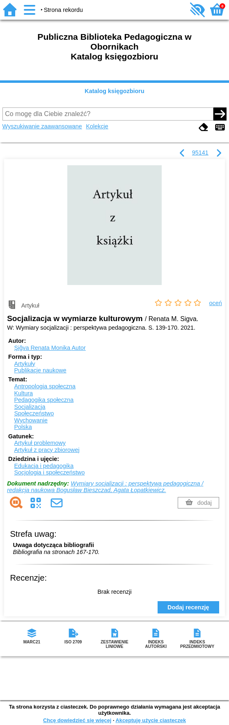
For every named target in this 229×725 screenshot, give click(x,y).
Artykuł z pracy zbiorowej (46, 450)
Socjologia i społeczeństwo (49, 472)
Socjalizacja (29, 407)
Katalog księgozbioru (114, 91)
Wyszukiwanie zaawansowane (42, 126)
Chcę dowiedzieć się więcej (77, 720)
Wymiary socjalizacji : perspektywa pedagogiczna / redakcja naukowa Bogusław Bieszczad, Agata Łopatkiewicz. (105, 487)
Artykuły (24, 363)
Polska (23, 427)
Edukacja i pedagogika (43, 466)
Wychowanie (30, 420)
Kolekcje (97, 126)
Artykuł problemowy (40, 443)
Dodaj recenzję (188, 607)
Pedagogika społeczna (43, 400)
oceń (215, 303)
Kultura (23, 393)
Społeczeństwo (34, 413)
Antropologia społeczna (45, 386)
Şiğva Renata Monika (49, 347)
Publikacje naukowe (40, 370)
